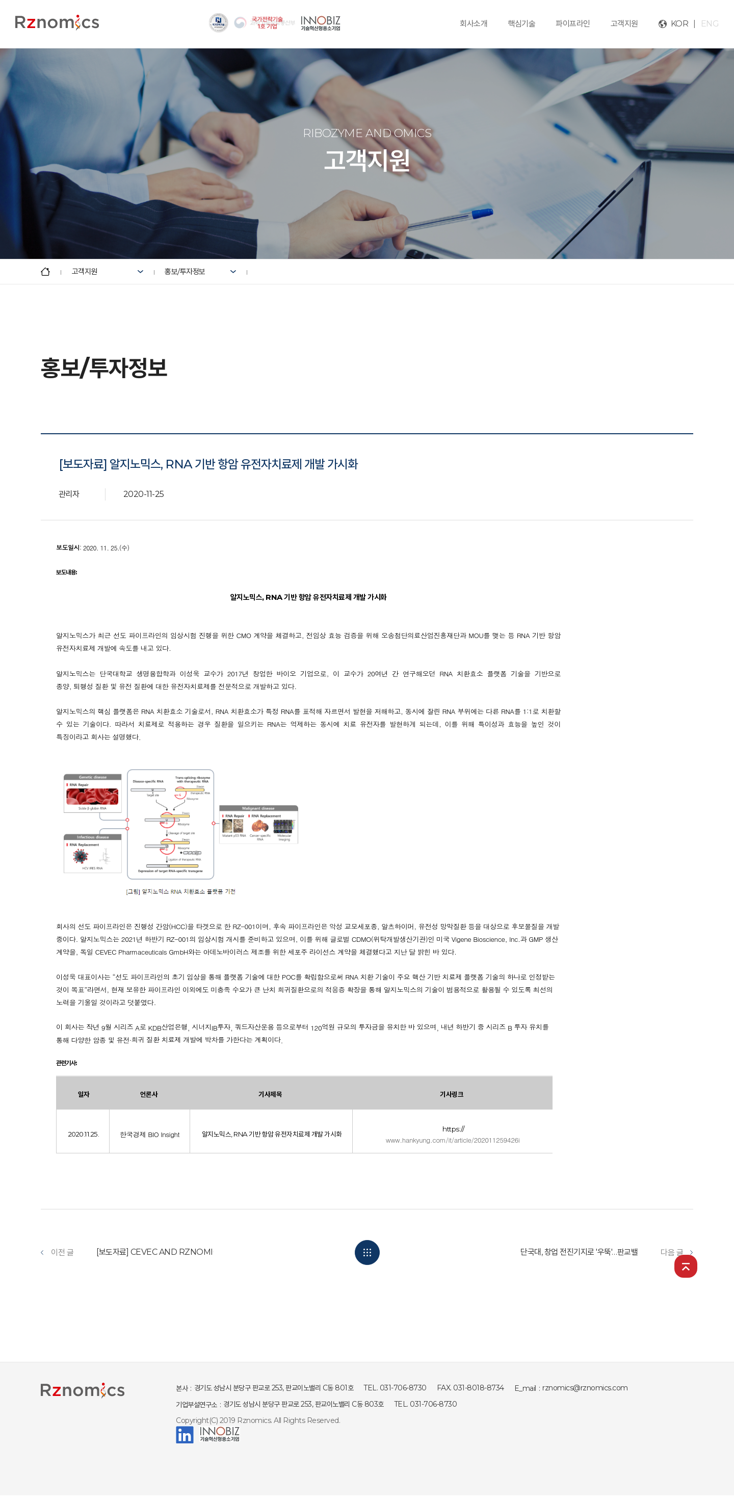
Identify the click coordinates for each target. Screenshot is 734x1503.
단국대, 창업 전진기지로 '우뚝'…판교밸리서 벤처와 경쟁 (605, 1252)
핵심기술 (521, 24)
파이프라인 (573, 24)
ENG (710, 24)
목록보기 (367, 1252)
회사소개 (473, 24)
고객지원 (624, 24)
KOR (680, 24)
